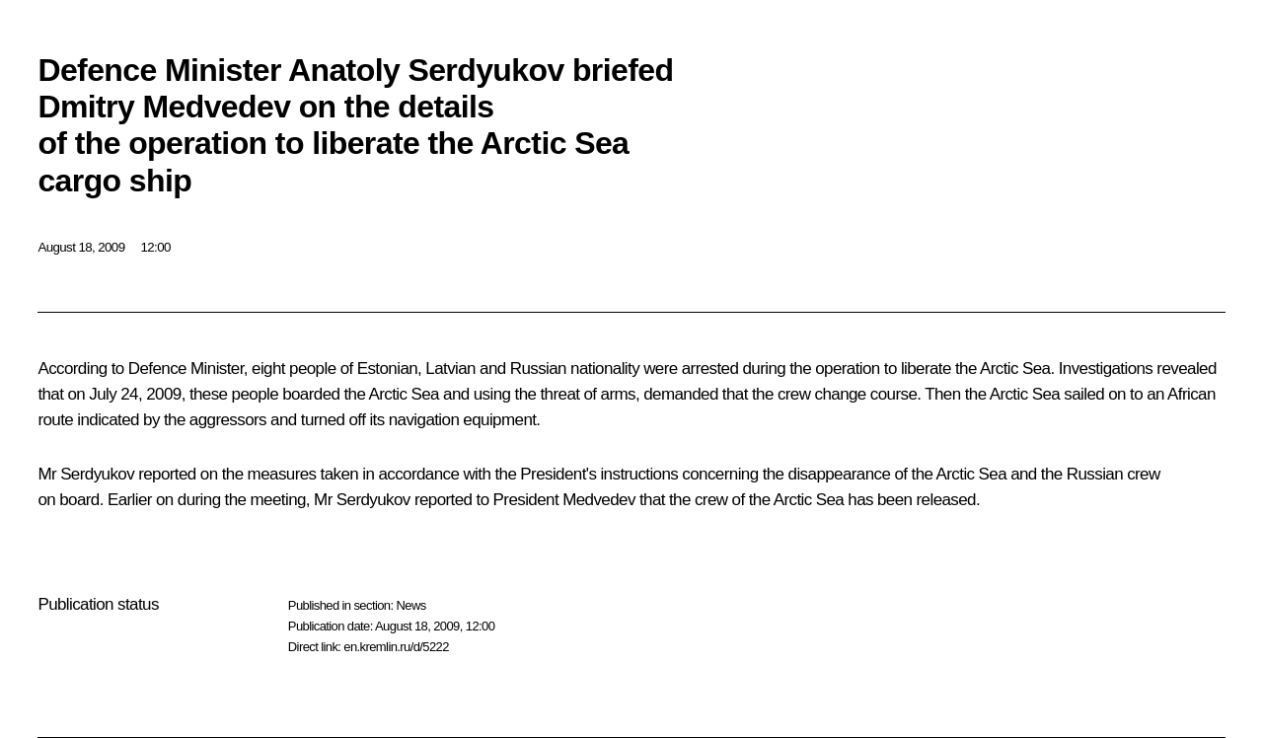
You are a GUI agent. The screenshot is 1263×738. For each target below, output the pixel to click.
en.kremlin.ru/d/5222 (396, 646)
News (410, 605)
